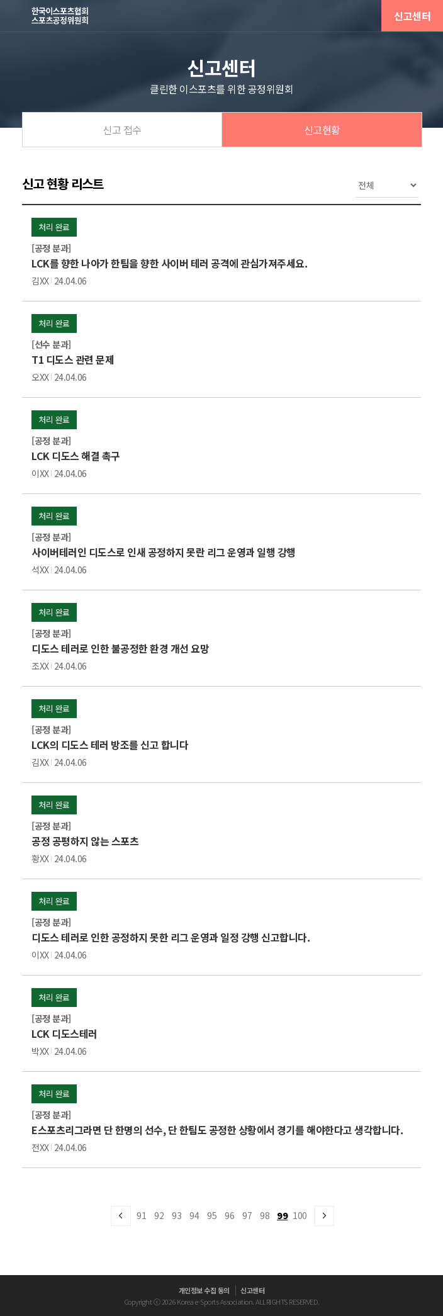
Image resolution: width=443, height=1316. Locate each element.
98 (264, 1215)
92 (159, 1215)
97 (247, 1215)
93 (176, 1215)
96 (229, 1215)
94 (194, 1215)
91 (141, 1215)
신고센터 (412, 15)
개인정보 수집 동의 (204, 1290)
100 (300, 1215)
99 (282, 1215)
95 (211, 1215)
